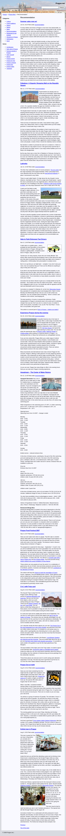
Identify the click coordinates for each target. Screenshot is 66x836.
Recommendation (27, 17)
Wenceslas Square (55, 289)
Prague (5, 14)
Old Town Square (47, 328)
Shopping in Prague (12, 37)
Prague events (11, 58)
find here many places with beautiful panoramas (38, 641)
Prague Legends (11, 62)
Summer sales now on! (28, 21)
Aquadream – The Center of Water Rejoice (35, 372)
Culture (9, 21)
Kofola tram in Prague (28, 729)
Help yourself (10, 54)
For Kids (52, 12)
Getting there (5, 12)
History (8, 25)
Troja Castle (28, 605)
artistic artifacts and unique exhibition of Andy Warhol (35, 561)
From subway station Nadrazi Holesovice (44, 720)
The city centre (54, 170)
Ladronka (23, 163)
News (8, 29)
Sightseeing (10, 39)
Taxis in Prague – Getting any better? (48, 309)
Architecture (10, 47)
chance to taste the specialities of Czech (46, 572)
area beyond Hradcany (51, 173)
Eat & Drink (23, 12)
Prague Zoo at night (27, 665)
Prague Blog (12, 14)
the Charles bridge (39, 559)
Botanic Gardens (33, 603)
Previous (22, 825)
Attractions (38, 12)
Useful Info (45, 12)
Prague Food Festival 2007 (30, 530)
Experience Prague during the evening (34, 313)
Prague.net (60, 3)
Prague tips (10, 64)
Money (8, 56)
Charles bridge (24, 333)
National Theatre (51, 331)
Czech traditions (11, 23)
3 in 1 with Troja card (27, 586)
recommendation (39, 24)
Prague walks (10, 66)
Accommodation (14, 12)
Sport (8, 41)
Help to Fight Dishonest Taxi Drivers (33, 239)
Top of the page (24, 828)
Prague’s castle (41, 331)
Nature (8, 27)
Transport (30, 12)
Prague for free (11, 60)
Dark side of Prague (12, 49)
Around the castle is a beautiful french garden (45, 649)
